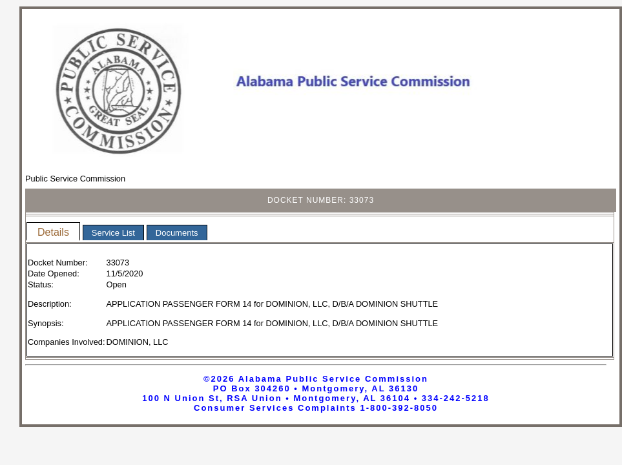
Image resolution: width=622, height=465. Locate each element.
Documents (177, 233)
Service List (113, 233)
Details (53, 232)
